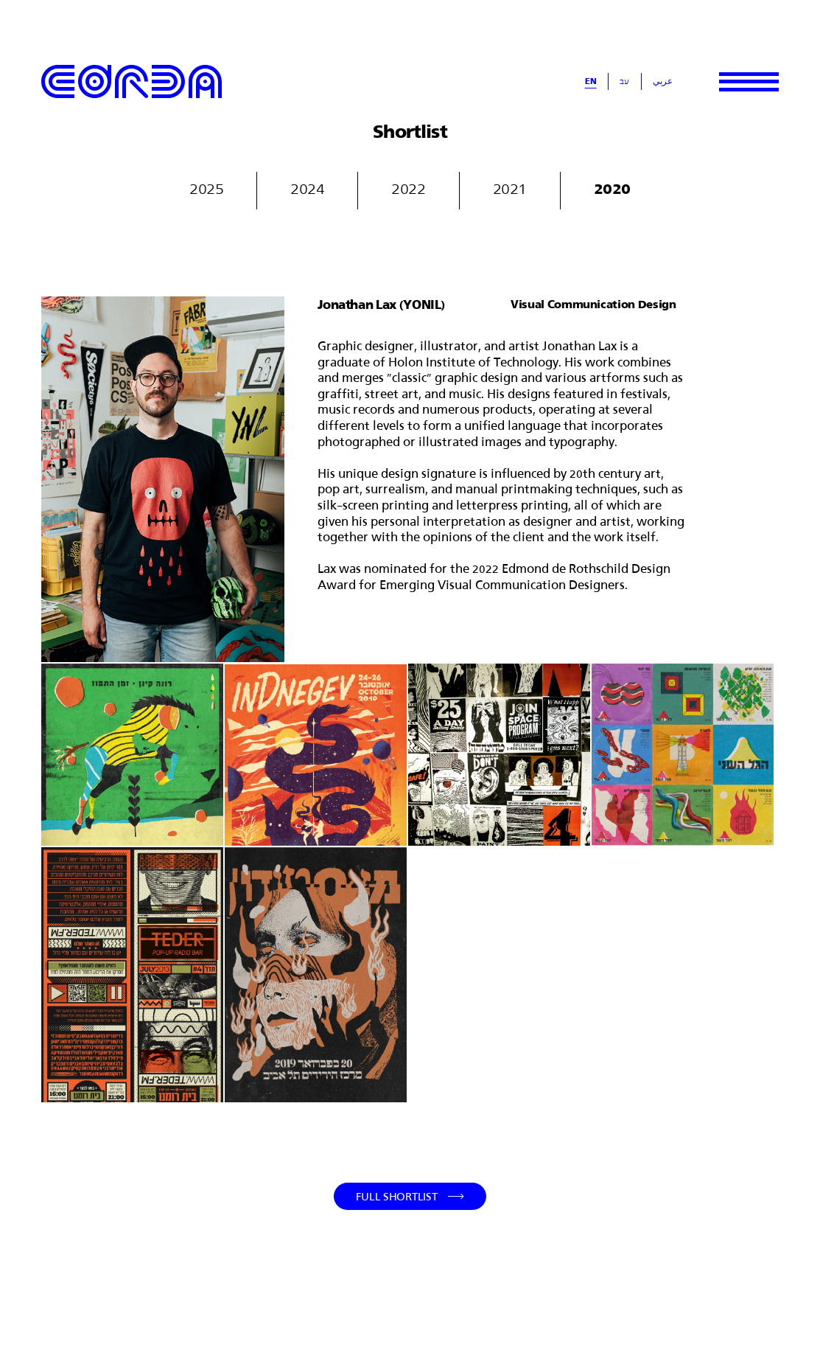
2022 (408, 188)
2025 (206, 188)
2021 (510, 188)
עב (624, 81)
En (591, 81)
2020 (612, 188)
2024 (307, 188)
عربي (663, 81)
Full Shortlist (397, 1196)
